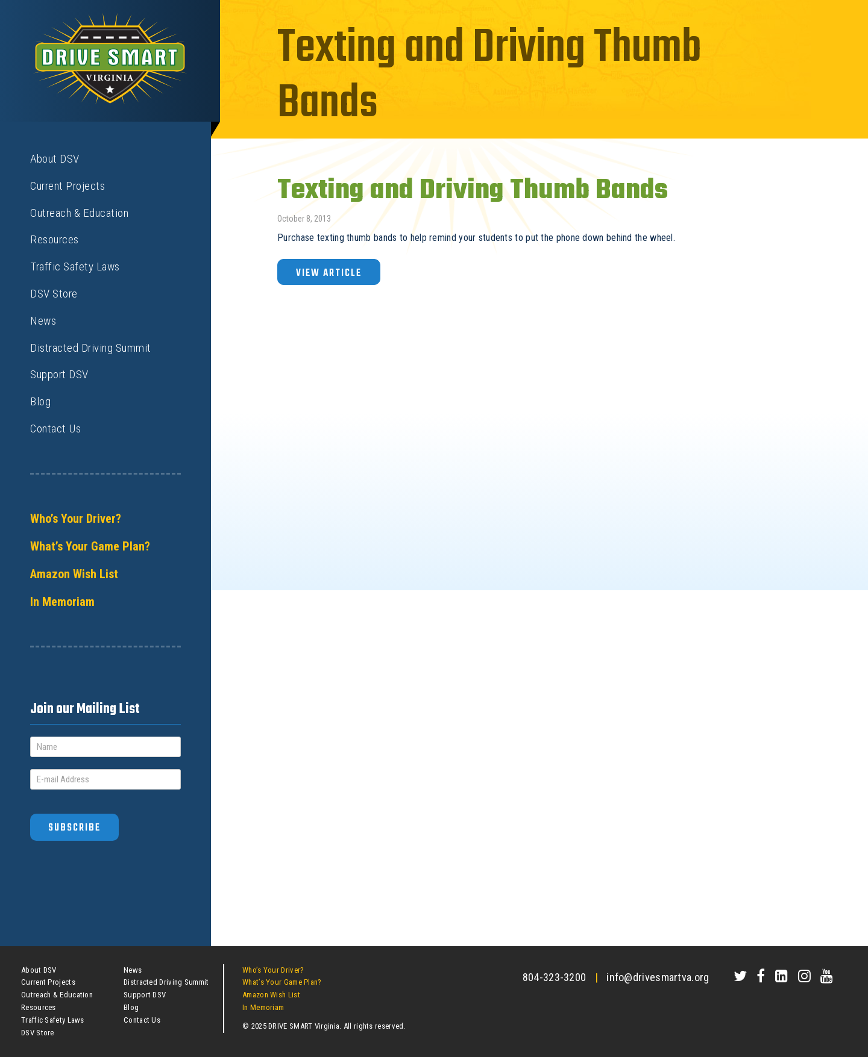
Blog (40, 401)
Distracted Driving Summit (90, 348)
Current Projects (67, 186)
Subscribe (74, 828)
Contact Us (55, 428)
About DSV (55, 159)
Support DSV (59, 374)
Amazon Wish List (74, 574)
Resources (54, 239)
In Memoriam (62, 601)
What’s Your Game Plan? (90, 546)
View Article (329, 273)
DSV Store (54, 294)
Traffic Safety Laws (75, 266)
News (43, 321)
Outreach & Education (79, 213)
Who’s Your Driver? (75, 518)
